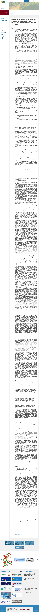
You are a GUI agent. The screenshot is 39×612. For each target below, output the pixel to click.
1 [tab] (20, 571)
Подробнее (21, 609)
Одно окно (11, 13)
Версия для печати (12, 28)
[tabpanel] (11, 588)
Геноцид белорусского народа (3, 37)
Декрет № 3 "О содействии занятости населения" (28, 543)
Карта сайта (2, 610)
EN (2, 8)
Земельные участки (4, 21)
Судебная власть (3, 30)
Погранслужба (3, 32)
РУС (1, 8)
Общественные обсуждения (3, 26)
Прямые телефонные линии (9, 543)
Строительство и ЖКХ (3, 24)
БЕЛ (3, 8)
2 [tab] (21, 571)
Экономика (3, 16)
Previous (1, 560)
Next (37, 560)
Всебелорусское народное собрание (4, 44)
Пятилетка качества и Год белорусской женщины (4, 41)
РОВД (2, 34)
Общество (3, 18)
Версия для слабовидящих (5, 12)
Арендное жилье (18, 547)
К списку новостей (17, 534)
